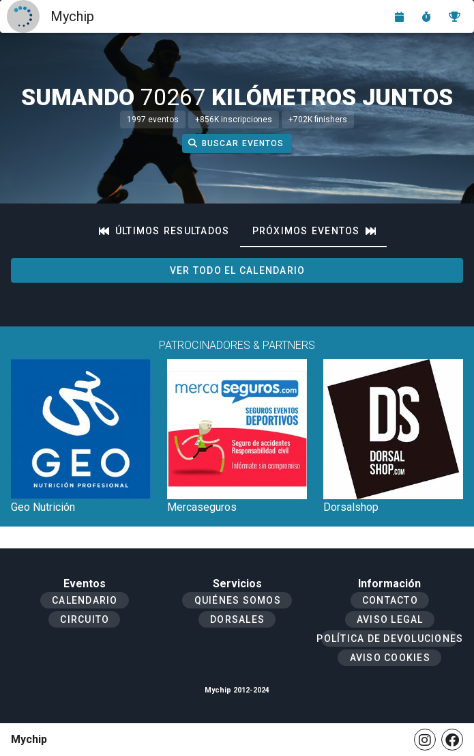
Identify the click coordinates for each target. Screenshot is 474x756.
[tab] (164, 230)
